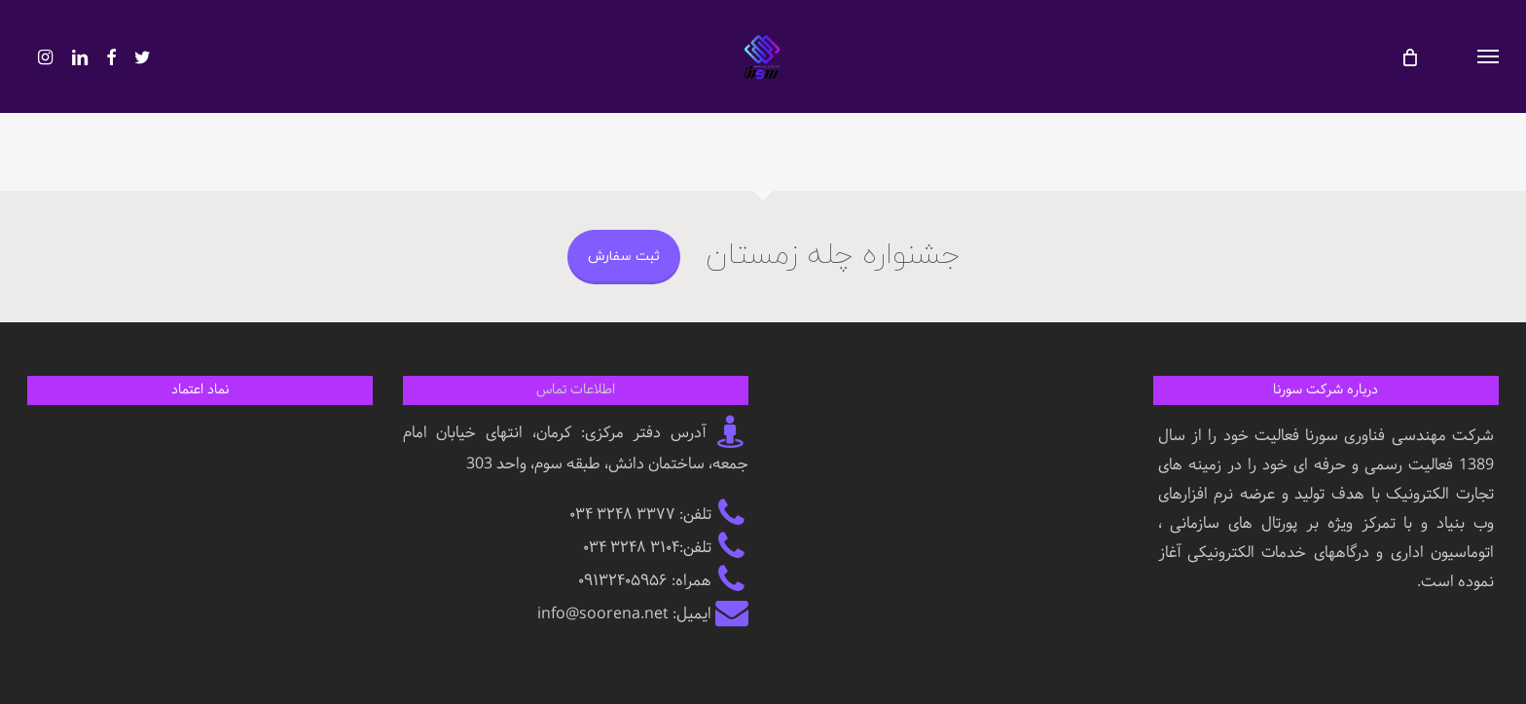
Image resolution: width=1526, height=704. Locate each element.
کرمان (553, 433)
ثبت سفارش (624, 256)
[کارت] (1408, 56)
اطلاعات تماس (575, 390)
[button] (1486, 56)
